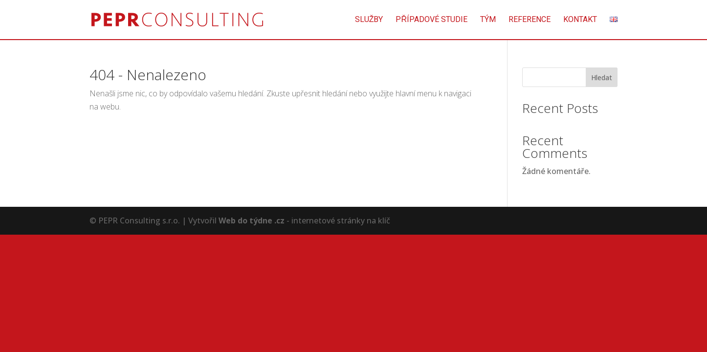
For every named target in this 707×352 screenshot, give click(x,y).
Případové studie (431, 20)
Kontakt (580, 20)
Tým (488, 20)
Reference (529, 20)
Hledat (601, 77)
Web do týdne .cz (252, 220)
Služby (369, 20)
